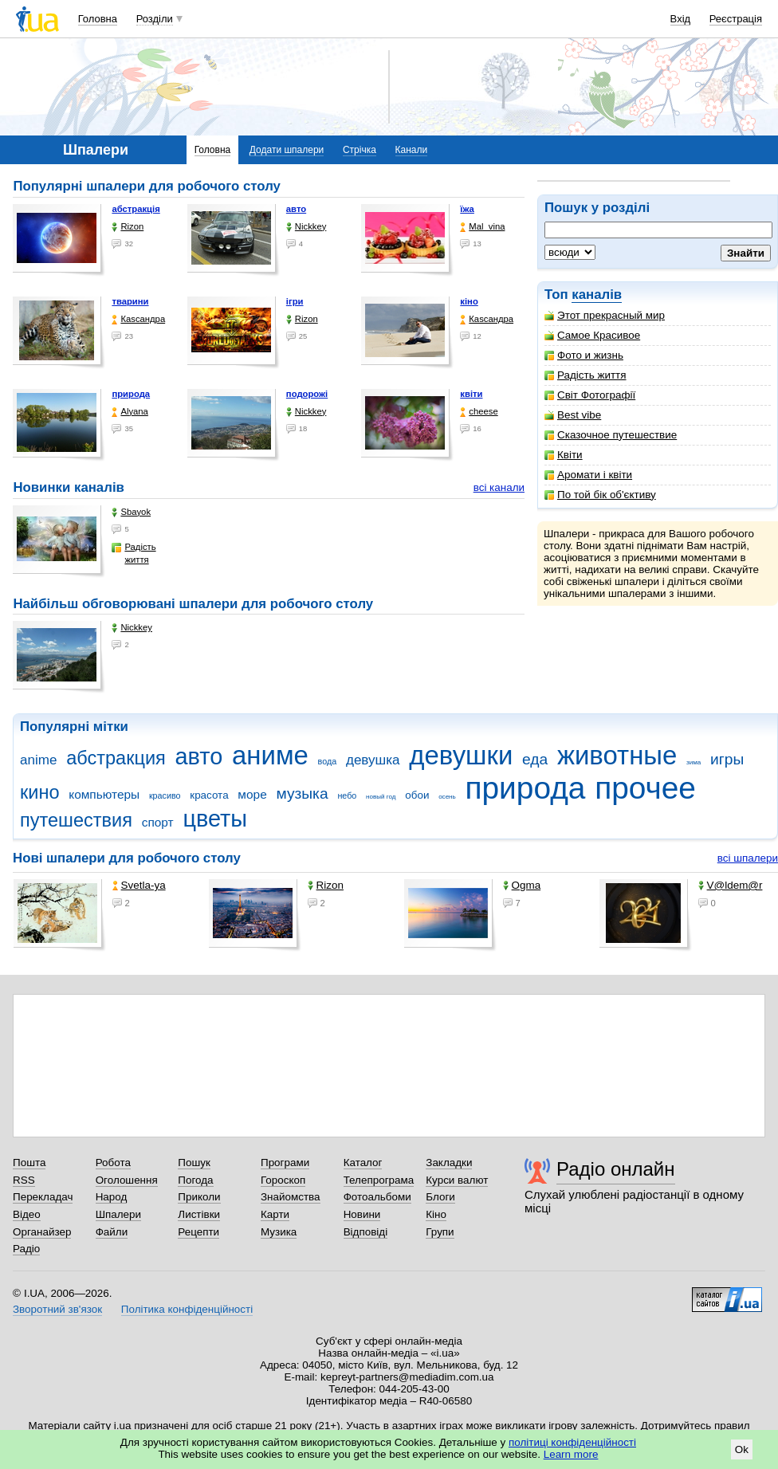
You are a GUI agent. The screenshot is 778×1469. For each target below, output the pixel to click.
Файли (112, 1232)
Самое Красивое (592, 335)
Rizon (127, 227)
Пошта (29, 1163)
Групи (440, 1232)
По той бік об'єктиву (600, 495)
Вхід (680, 19)
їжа (467, 209)
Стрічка (359, 149)
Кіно (436, 1214)
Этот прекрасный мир (604, 315)
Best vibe (572, 415)
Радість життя (585, 375)
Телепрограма (379, 1180)
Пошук (194, 1163)
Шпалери (118, 1214)
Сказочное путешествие (610, 435)
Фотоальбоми (377, 1197)
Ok (742, 1449)
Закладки (449, 1163)
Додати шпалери (287, 149)
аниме (270, 755)
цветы (215, 818)
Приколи (199, 1197)
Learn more (571, 1454)
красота (209, 795)
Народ (112, 1197)
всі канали (499, 487)
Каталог (363, 1163)
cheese (478, 412)
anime (38, 760)
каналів (597, 294)
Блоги (440, 1197)
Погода (195, 1180)
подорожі (307, 394)
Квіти (563, 455)
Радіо (26, 1249)
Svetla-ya (139, 885)
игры (727, 759)
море (252, 794)
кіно (469, 301)
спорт (158, 822)
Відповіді (366, 1232)
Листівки (199, 1214)
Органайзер (42, 1232)
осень (447, 796)
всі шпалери (747, 858)
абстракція (135, 209)
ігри (295, 301)
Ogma (522, 885)
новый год (380, 796)
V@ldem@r (730, 885)
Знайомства (290, 1197)
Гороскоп (283, 1180)
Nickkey (306, 227)
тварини (130, 301)
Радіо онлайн (615, 1169)
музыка (302, 793)
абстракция (116, 758)
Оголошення (127, 1180)
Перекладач (43, 1197)
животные (617, 755)
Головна (97, 19)
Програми (285, 1163)
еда (535, 759)
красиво (165, 795)
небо (346, 795)
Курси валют (457, 1180)
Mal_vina (482, 227)
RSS (24, 1180)
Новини (362, 1214)
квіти (471, 394)
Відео (27, 1214)
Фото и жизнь (583, 355)
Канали (411, 149)
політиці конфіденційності (572, 1442)
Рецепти (198, 1232)
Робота (113, 1163)
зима (693, 762)
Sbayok (131, 512)
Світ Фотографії (589, 395)
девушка (373, 760)
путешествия (76, 820)
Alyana (130, 412)
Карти (275, 1214)
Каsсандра (138, 319)
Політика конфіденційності (187, 1309)
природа (131, 394)
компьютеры (104, 794)
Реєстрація (735, 19)
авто (296, 209)
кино (40, 792)
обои (417, 795)
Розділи (154, 19)
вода (327, 761)
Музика (279, 1232)
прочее (645, 788)
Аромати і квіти (588, 475)
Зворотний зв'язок (57, 1309)
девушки (461, 755)
